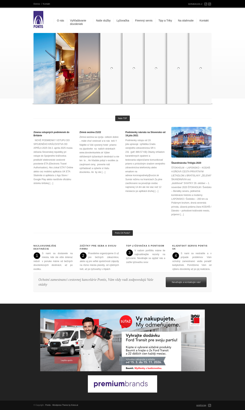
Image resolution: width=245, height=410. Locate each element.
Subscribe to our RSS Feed (206, 4)
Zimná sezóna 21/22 (90, 132)
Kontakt (46, 4)
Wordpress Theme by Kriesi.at (65, 405)
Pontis (48, 405)
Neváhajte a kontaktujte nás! (186, 282)
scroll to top (201, 405)
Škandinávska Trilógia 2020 (186, 163)
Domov (36, 4)
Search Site (210, 4)
